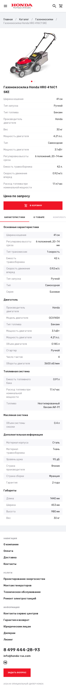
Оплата (8, 551)
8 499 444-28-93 (22, 649)
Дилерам (9, 633)
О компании (11, 544)
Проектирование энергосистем (24, 579)
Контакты (10, 564)
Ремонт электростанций (20, 598)
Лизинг (8, 639)
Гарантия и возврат (16, 620)
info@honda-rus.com (17, 656)
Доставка (10, 557)
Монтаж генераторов (18, 585)
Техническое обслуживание (22, 592)
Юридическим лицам (17, 626)
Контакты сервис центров (21, 613)
